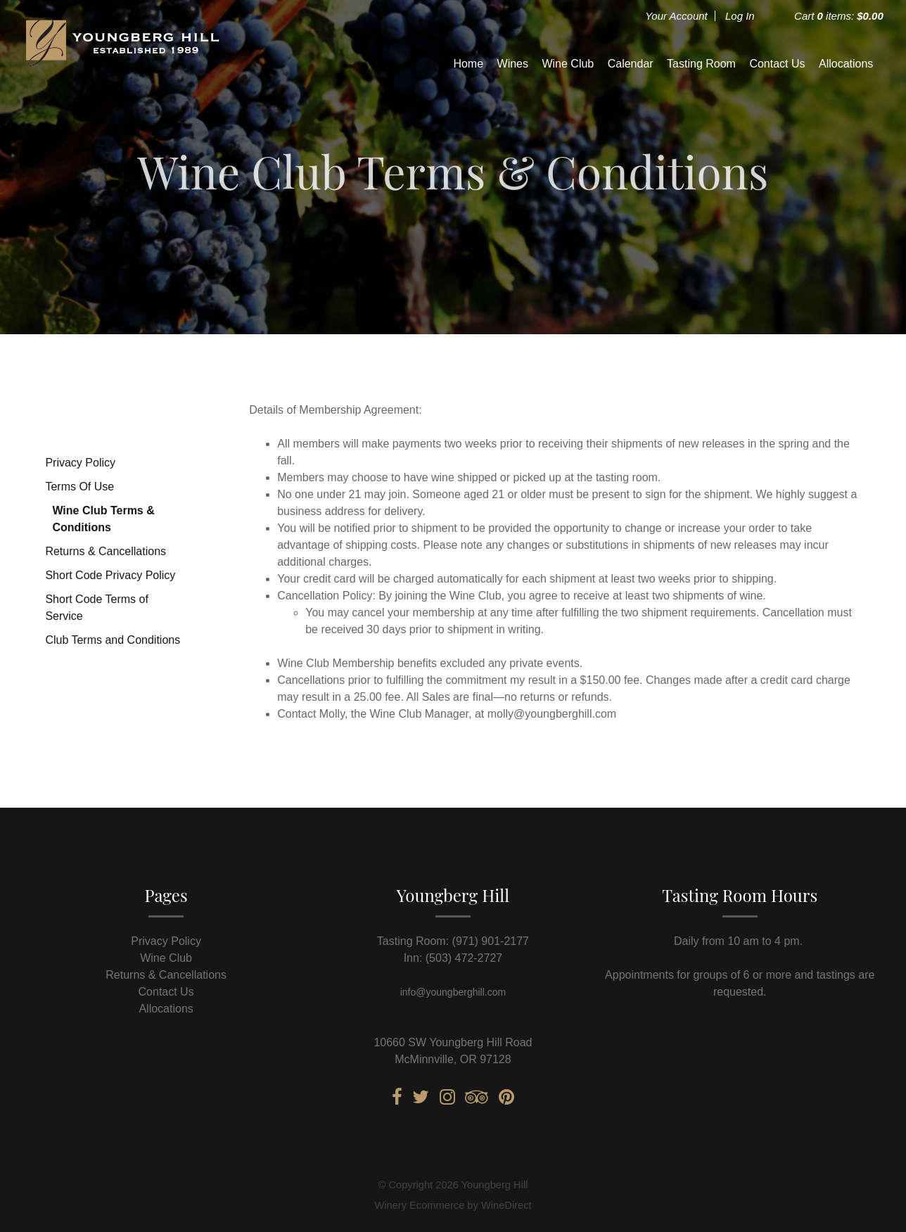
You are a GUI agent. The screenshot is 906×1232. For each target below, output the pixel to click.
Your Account (676, 16)
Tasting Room (701, 64)
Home (468, 64)
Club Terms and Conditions (112, 640)
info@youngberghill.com (453, 992)
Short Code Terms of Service (96, 607)
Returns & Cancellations (105, 551)
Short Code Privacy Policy (110, 575)
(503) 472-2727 (464, 958)
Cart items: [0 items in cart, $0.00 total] (838, 16)
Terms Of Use (79, 487)
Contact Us (777, 64)
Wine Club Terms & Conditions (103, 518)
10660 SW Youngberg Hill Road (453, 1042)
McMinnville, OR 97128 (453, 1059)
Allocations (846, 64)
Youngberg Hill (121, 63)
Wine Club (568, 64)
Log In (740, 16)
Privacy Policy (80, 463)
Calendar (630, 64)
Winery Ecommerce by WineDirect (452, 1205)
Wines (512, 64)
